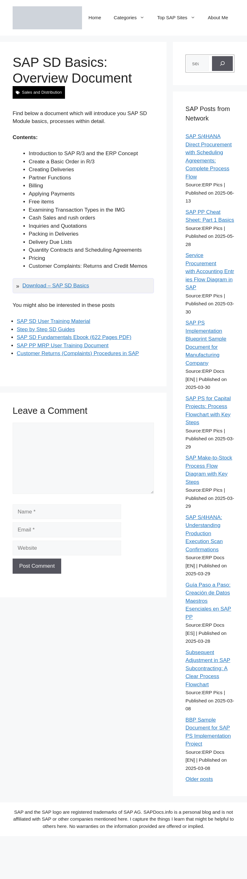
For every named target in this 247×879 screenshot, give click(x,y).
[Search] (222, 63)
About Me (218, 17)
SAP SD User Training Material (53, 321)
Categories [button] (132, 17)
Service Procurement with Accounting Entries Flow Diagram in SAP (209, 271)
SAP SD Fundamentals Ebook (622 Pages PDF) (74, 337)
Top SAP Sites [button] (179, 17)
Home (95, 17)
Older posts (199, 779)
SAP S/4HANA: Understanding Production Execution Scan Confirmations (204, 533)
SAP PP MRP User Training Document (63, 346)
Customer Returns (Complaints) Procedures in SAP (78, 353)
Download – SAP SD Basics (55, 286)
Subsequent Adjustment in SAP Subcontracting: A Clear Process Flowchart (207, 668)
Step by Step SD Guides (46, 329)
